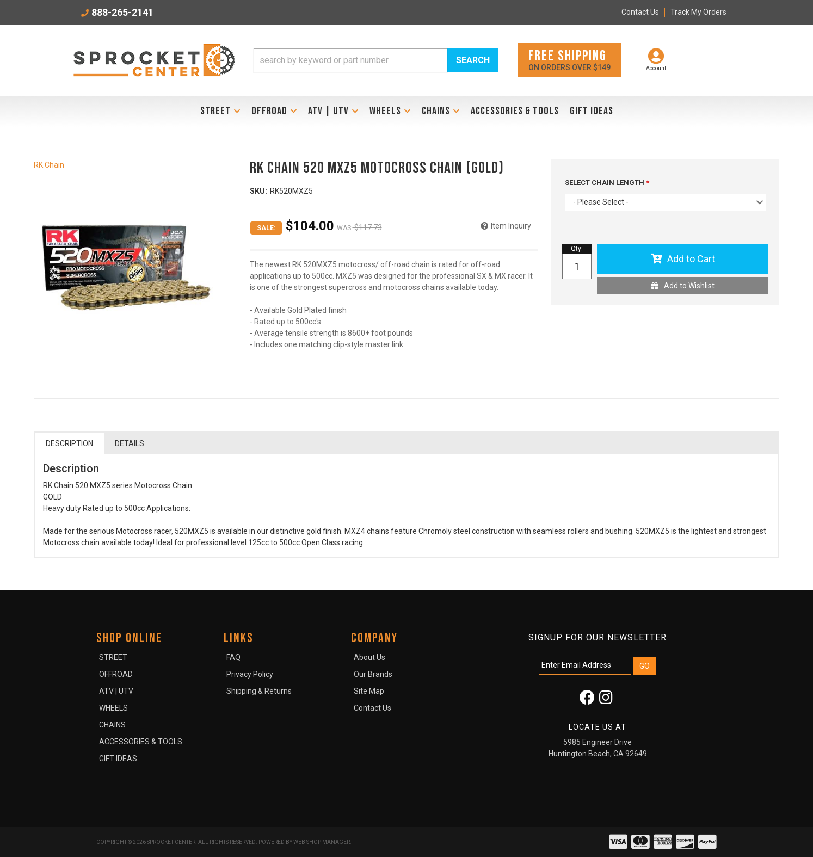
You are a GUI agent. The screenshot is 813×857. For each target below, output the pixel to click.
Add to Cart (691, 258)
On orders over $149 (569, 59)
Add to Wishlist (689, 285)
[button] (376, 60)
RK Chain (49, 165)
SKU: (258, 191)
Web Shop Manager (321, 842)
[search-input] (350, 60)
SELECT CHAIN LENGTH (605, 182)
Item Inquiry (511, 225)
